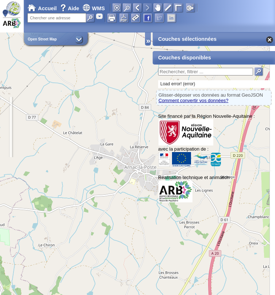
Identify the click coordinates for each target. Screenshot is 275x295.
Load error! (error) (177, 83)
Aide (70, 8)
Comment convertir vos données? (193, 100)
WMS (94, 8)
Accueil (42, 8)
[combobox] (99, 16)
